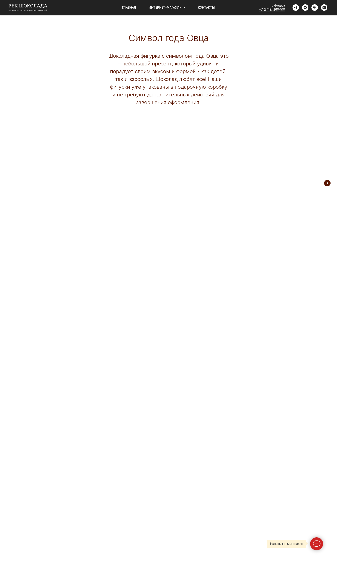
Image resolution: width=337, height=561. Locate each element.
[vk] (314, 7)
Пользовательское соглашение (33, 496)
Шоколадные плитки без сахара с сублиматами (263, 197)
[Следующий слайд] (327, 182)
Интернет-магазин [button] (165, 7)
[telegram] (296, 7)
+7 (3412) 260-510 (272, 9)
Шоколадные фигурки (71, 193)
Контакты (206, 7)
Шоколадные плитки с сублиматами (199, 195)
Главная (129, 7)
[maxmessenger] (305, 7)
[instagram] (324, 7)
